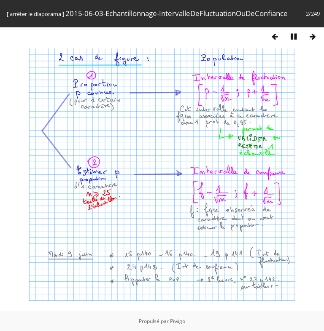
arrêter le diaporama (35, 14)
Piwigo (177, 321)
